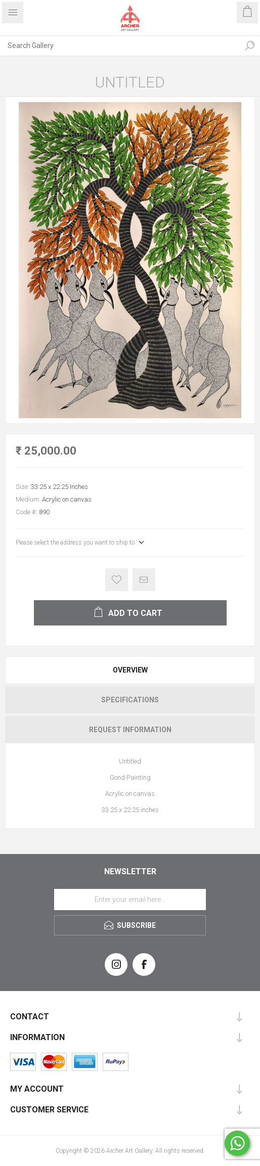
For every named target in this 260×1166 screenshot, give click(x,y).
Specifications (130, 700)
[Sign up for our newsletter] (130, 899)
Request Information (130, 730)
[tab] (130, 670)
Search (250, 45)
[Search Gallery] (120, 45)
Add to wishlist (116, 579)
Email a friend (144, 579)
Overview (130, 670)
